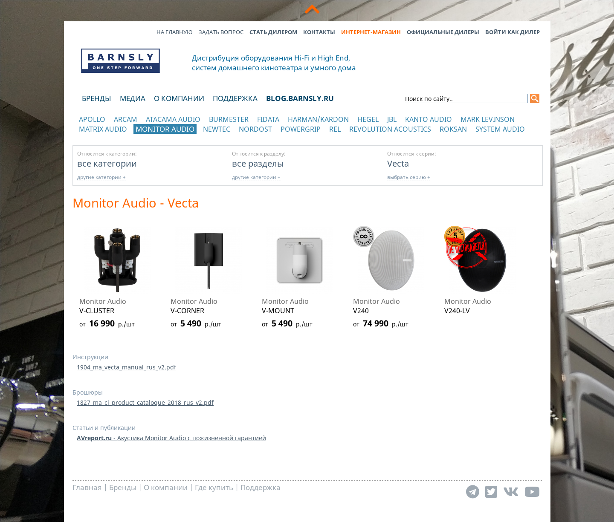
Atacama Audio (173, 119)
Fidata (268, 119)
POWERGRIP (301, 129)
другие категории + (101, 177)
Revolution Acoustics (390, 129)
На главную (174, 32)
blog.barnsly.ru (300, 98)
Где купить (214, 487)
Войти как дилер (512, 32)
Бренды (96, 98)
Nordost (255, 129)
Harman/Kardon (318, 119)
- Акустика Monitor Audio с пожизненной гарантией (171, 438)
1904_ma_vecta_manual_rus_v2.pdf (126, 367)
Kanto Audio (428, 119)
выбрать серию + (408, 177)
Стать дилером (273, 32)
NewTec (216, 129)
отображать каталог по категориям (121, 137)
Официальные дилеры (443, 32)
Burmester (229, 119)
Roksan (453, 129)
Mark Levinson (487, 119)
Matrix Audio (103, 129)
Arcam (125, 119)
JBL (392, 119)
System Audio (500, 129)
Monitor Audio (165, 129)
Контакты (319, 32)
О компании (179, 98)
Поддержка (235, 98)
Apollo (92, 119)
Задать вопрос (221, 32)
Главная (87, 487)
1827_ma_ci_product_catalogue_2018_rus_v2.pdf (145, 402)
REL (335, 129)
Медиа (132, 98)
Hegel (368, 119)
